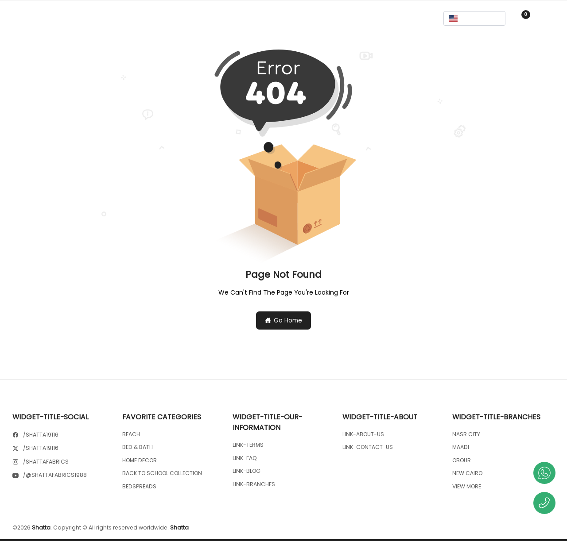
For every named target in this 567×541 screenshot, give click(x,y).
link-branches (254, 484)
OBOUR (461, 460)
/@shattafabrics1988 (55, 475)
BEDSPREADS (139, 486)
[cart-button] (521, 18)
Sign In (548, 18)
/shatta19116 (40, 434)
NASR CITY (466, 434)
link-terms (248, 445)
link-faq (245, 458)
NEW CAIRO (467, 473)
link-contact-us (367, 447)
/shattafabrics (46, 461)
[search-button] (283, 18)
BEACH (131, 434)
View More (466, 486)
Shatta (41, 527)
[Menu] (20, 18)
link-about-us (363, 434)
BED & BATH (137, 447)
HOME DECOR (139, 460)
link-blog (246, 471)
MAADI (460, 447)
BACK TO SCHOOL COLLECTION (162, 473)
